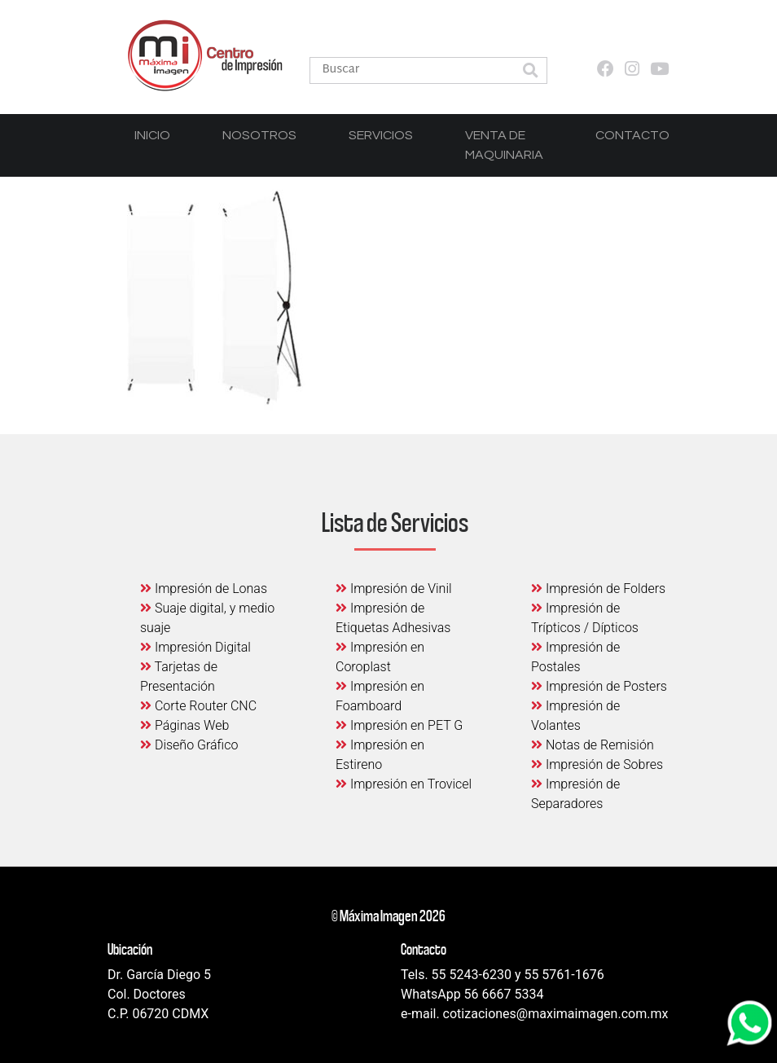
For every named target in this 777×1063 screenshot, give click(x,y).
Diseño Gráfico (189, 745)
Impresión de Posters (599, 686)
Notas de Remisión (592, 745)
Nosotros (259, 135)
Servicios (381, 135)
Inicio (152, 135)
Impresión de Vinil (394, 588)
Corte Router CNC (198, 706)
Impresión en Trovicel (404, 784)
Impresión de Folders (598, 588)
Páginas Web (184, 725)
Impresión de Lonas (203, 588)
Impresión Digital (195, 647)
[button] (530, 72)
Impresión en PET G (399, 725)
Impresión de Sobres (597, 764)
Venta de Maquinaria (504, 145)
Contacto (632, 135)
